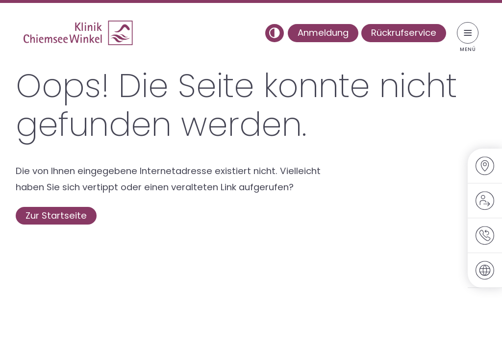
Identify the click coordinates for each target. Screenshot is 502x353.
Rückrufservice (403, 32)
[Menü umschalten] (467, 33)
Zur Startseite (56, 215)
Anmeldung (323, 32)
